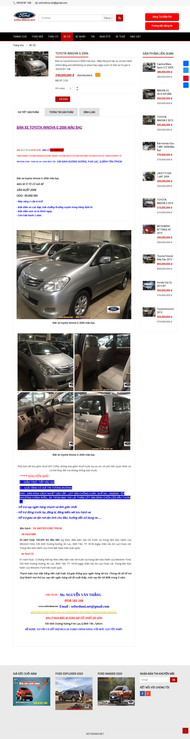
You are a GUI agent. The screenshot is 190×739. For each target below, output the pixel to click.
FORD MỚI (37, 36)
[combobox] (109, 17)
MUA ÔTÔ (105, 36)
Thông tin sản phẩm (61, 112)
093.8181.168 (22, 3)
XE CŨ (66, 36)
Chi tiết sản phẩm (28, 112)
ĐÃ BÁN (63, 99)
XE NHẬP (80, 36)
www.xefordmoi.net (48, 606)
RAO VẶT (135, 36)
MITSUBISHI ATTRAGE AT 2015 (164, 229)
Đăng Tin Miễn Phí (162, 16)
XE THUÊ (120, 36)
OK (173, 680)
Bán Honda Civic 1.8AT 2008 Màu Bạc (165, 147)
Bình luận (89, 112)
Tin (93, 36)
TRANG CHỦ (20, 36)
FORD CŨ (53, 36)
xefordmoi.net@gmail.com (51, 3)
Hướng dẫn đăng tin (162, 25)
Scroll (185, 731)
